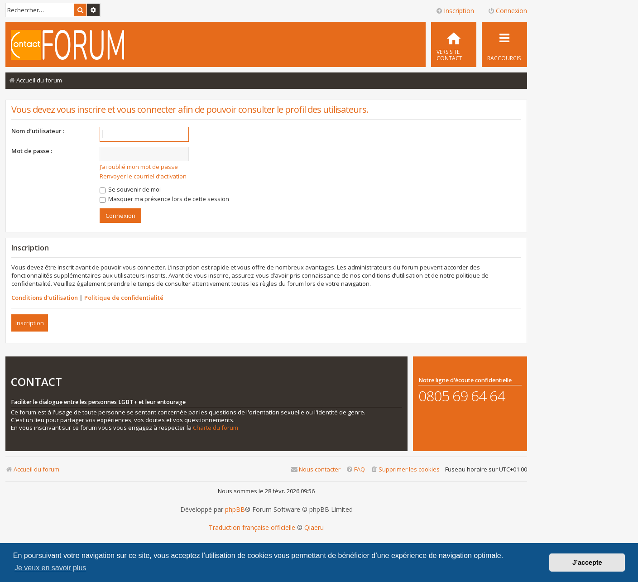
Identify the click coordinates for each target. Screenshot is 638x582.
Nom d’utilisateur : (37, 131)
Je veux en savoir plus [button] (50, 568)
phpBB (235, 509)
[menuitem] (453, 44)
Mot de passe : (31, 151)
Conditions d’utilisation (44, 297)
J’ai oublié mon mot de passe (139, 167)
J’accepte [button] (587, 562)
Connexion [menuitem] (507, 10)
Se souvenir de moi (130, 189)
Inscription (29, 323)
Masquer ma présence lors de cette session (164, 199)
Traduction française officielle (252, 528)
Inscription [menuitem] (455, 10)
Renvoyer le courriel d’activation (143, 176)
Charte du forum (215, 428)
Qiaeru (314, 528)
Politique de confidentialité (123, 297)
